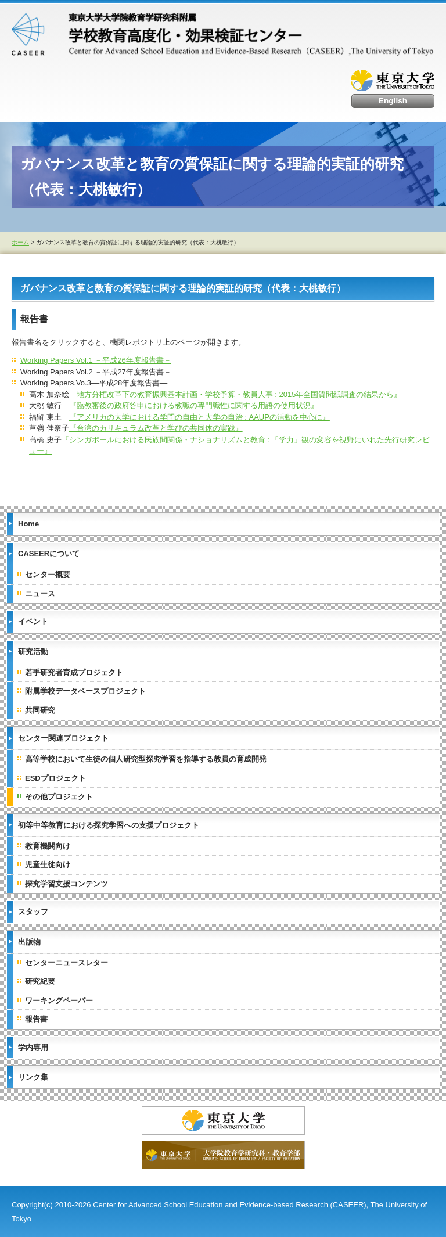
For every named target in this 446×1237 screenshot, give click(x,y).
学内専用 (33, 1047)
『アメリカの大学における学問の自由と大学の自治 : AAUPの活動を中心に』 (199, 417)
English (393, 100)
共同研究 (40, 710)
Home (28, 524)
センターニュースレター (66, 962)
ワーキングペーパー (59, 1000)
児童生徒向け (47, 864)
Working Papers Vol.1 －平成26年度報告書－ (95, 360)
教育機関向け (47, 846)
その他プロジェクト (59, 796)
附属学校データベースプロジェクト (85, 691)
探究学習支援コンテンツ (66, 883)
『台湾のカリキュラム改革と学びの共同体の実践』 (156, 428)
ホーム (20, 242)
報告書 (36, 1019)
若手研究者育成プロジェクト (74, 672)
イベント (33, 621)
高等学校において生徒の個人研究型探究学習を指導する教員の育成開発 (146, 759)
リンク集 (33, 1077)
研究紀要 (40, 981)
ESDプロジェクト (55, 778)
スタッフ (33, 911)
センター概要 (47, 574)
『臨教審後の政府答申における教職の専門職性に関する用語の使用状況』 (193, 405)
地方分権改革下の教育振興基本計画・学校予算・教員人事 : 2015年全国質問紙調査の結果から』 (239, 394)
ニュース (40, 593)
